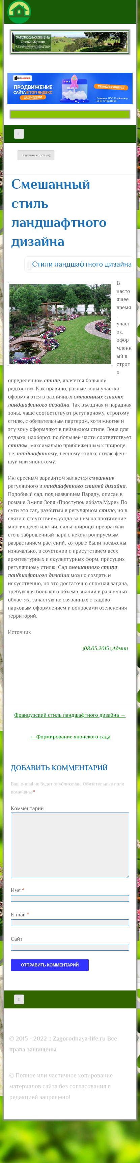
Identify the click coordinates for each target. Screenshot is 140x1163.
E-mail (20, 915)
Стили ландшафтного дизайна (82, 264)
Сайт (17, 939)
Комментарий (27, 808)
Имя (17, 890)
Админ (120, 648)
